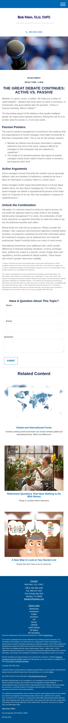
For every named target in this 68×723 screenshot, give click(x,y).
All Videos (34, 630)
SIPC (51, 672)
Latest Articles (34, 627)
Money (34, 622)
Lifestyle (34, 625)
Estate (34, 614)
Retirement (33, 609)
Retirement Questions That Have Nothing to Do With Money (34, 495)
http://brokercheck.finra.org (37, 676)
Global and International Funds (34, 427)
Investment (33, 611)
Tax (34, 619)
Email (9, 321)
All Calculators (34, 633)
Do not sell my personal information (17, 661)
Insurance (34, 617)
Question (8, 337)
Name (9, 305)
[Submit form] (11, 361)
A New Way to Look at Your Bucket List (34, 560)
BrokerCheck (48, 635)
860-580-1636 (34, 32)
